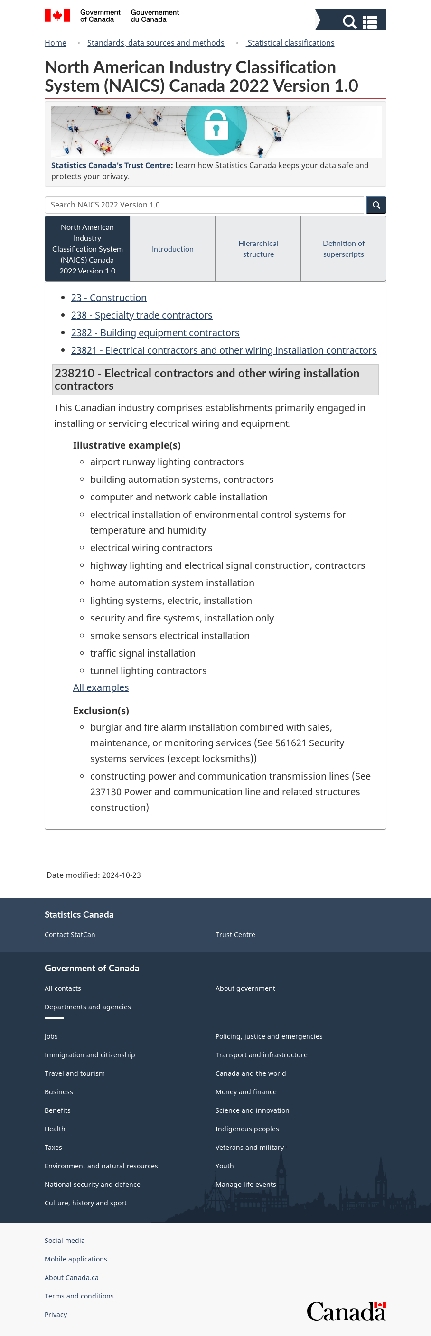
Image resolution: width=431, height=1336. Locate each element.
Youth (225, 1165)
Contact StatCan (70, 934)
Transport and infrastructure (262, 1054)
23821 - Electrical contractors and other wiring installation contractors (224, 350)
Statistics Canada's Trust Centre (111, 165)
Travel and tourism (75, 1073)
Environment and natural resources (101, 1165)
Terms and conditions (79, 1295)
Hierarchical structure (258, 248)
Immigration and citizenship (90, 1054)
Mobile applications (76, 1258)
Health (55, 1128)
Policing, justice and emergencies (269, 1036)
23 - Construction (109, 297)
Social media (65, 1240)
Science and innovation (253, 1110)
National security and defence (93, 1184)
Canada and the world (251, 1073)
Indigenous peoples (247, 1128)
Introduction (173, 248)
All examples (101, 687)
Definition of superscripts (344, 248)
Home (55, 43)
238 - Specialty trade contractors (142, 315)
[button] (352, 22)
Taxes (53, 1147)
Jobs (51, 1036)
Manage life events (246, 1184)
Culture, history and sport (86, 1202)
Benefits (58, 1110)
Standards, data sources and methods (156, 43)
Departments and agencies (88, 1006)
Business (59, 1091)
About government (245, 988)
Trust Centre (235, 934)
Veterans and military (250, 1147)
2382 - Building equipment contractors (155, 332)
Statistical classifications (290, 43)
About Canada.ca (72, 1277)
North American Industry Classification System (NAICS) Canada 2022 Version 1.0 (87, 248)
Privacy (56, 1314)
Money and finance (246, 1091)
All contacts (63, 988)
